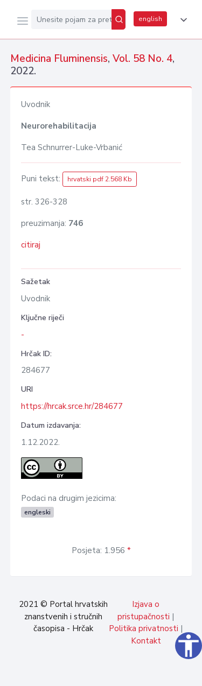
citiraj (30, 244)
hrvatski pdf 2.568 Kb (99, 179)
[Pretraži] (119, 19)
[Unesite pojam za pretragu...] (71, 19)
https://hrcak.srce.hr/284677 (72, 406)
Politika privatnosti (143, 628)
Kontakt (146, 640)
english (150, 19)
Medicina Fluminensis (59, 59)
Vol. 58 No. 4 (142, 59)
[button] (182, 20)
